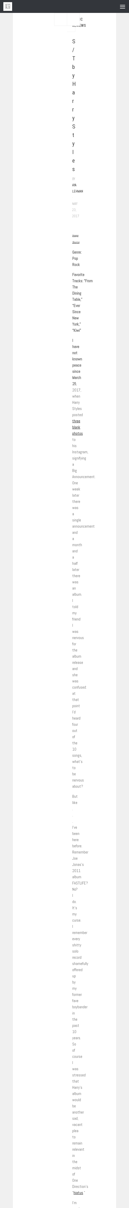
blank (76, 427)
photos (77, 433)
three (76, 420)
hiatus (78, 1192)
